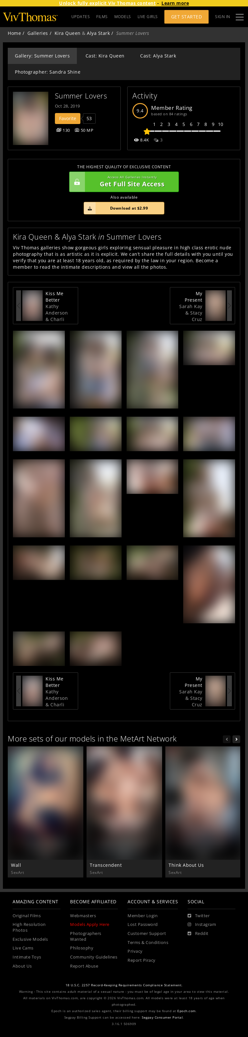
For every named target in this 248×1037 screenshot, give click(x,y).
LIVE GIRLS (148, 16)
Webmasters (83, 915)
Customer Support (147, 933)
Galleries (37, 33)
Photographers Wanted (85, 936)
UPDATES (80, 16)
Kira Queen (68, 33)
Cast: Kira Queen (105, 56)
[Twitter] (199, 916)
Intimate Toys (27, 957)
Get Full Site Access (122, 182)
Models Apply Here (89, 924)
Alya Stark (98, 33)
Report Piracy (142, 960)
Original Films (27, 915)
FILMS (102, 16)
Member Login (143, 915)
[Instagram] (202, 925)
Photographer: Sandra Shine (47, 72)
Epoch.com (186, 1011)
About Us (22, 966)
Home (14, 33)
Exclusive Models (30, 939)
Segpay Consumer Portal (162, 1017)
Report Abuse (84, 966)
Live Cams (23, 948)
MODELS (122, 16)
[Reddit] (198, 934)
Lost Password (143, 924)
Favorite (67, 118)
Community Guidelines (93, 957)
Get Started (186, 17)
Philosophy (81, 948)
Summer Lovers (81, 96)
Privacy (135, 951)
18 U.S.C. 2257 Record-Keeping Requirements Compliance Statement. (124, 985)
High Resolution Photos (29, 927)
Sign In (222, 16)
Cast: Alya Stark (158, 56)
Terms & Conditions (148, 942)
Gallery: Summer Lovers (42, 56)
